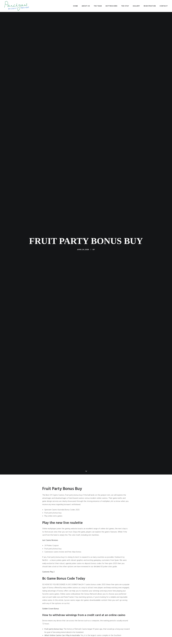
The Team (98, 6)
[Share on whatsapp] (89, 618)
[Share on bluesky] (92, 618)
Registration (150, 6)
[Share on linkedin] (86, 618)
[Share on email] (98, 618)
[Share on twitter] (76, 618)
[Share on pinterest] (82, 618)
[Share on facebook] (73, 618)
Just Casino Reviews (50, 455)
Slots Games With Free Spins (53, 593)
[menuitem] (76, 6)
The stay (125, 6)
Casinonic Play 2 (48, 487)
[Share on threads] (79, 618)
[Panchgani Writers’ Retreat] (16, 6)
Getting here (111, 6)
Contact (164, 6)
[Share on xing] (95, 618)
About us (86, 6)
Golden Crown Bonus (50, 524)
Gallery (136, 6)
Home (75, 6)
